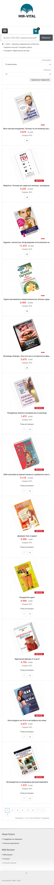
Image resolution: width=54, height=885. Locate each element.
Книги (8, 44)
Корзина (6, 859)
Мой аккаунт (8, 855)
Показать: (47, 70)
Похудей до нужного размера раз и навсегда (27, 413)
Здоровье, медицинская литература (25, 44)
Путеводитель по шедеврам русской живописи (27, 782)
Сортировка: (46, 60)
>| (7, 814)
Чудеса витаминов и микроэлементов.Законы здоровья (27, 299)
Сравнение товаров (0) (40, 80)
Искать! (46, 37)
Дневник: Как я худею (27, 536)
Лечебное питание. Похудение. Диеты (18, 47)
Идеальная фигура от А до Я (27, 659)
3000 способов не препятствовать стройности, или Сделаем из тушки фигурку (27, 475)
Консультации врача (11, 843)
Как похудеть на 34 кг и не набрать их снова (27, 720)
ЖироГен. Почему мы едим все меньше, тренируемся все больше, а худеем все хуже (27, 186)
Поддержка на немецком (12, 839)
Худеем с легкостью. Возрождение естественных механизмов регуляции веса (27, 242)
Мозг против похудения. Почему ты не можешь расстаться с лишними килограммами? (27, 129)
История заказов (9, 863)
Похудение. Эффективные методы (16, 51)
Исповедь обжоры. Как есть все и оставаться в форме (27, 356)
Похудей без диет (27, 597)
